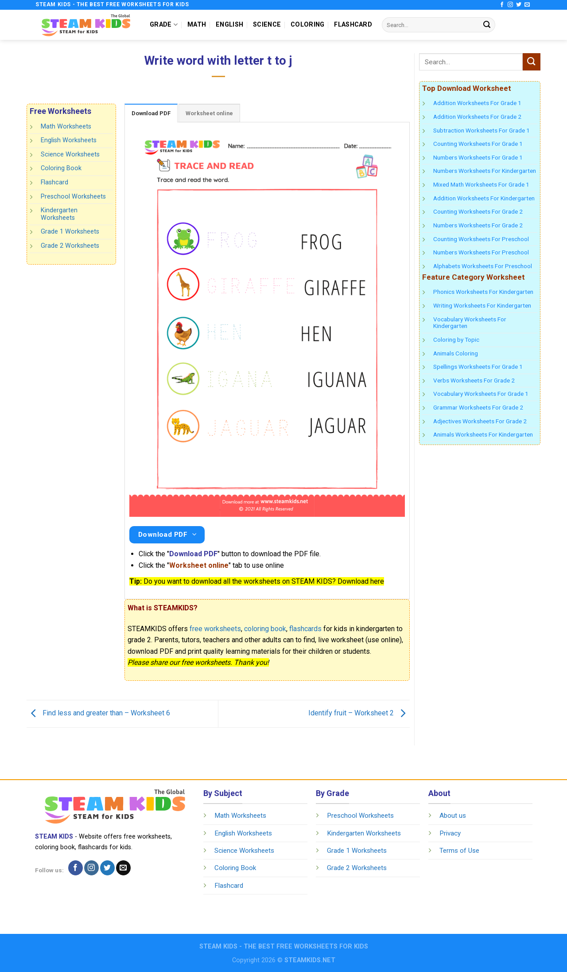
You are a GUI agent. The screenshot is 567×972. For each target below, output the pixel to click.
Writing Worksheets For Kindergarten (482, 305)
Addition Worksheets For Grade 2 (477, 116)
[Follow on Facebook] (502, 5)
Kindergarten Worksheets (59, 214)
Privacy (450, 833)
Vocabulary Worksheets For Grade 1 (480, 393)
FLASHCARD (353, 24)
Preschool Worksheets (73, 196)
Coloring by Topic (456, 339)
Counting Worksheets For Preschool (481, 238)
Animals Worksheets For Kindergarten (483, 434)
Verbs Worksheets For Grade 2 (474, 380)
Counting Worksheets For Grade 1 (478, 143)
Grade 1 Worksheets (70, 231)
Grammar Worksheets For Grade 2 (478, 407)
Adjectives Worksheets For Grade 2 (480, 421)
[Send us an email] (527, 5)
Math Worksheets (66, 126)
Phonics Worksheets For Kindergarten (483, 291)
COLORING (307, 24)
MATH (196, 24)
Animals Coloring (455, 353)
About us (452, 816)
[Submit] (486, 24)
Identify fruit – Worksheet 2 (359, 713)
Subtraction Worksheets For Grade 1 (481, 130)
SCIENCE (267, 24)
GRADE (164, 24)
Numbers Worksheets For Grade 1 (478, 157)
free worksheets (215, 629)
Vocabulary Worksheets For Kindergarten (469, 323)
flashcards (305, 629)
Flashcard (54, 182)
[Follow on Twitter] (518, 5)
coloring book (265, 629)
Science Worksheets (70, 154)
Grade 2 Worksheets (70, 246)
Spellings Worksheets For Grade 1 (478, 366)
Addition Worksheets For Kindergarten (484, 198)
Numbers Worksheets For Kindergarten (484, 170)
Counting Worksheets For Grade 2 (478, 211)
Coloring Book (61, 168)
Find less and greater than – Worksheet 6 (98, 713)
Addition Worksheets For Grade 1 (477, 102)
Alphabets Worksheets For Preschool (482, 265)
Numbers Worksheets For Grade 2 (478, 225)
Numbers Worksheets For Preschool (481, 252)
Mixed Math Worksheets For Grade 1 (481, 184)
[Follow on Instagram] (510, 5)
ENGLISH (229, 24)
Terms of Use (459, 851)
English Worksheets (69, 140)
